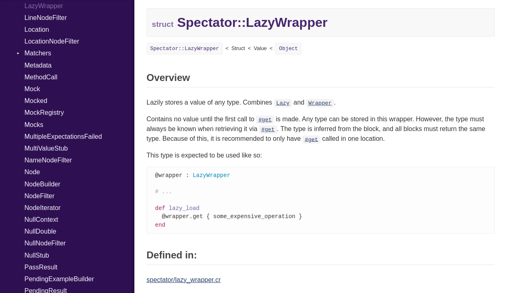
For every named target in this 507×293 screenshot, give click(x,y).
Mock (32, 88)
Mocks (33, 124)
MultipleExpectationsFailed (63, 136)
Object (288, 49)
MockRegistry (44, 112)
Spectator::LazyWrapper (184, 49)
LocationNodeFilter (51, 41)
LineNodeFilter (45, 17)
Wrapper (319, 103)
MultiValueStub (46, 148)
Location (36, 29)
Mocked (35, 100)
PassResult (40, 267)
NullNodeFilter (45, 243)
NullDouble (40, 231)
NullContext (41, 219)
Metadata (38, 65)
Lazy (283, 103)
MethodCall (40, 77)
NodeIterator (42, 207)
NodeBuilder (42, 184)
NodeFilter (39, 195)
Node (32, 171)
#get (265, 120)
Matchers (37, 53)
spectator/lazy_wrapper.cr (184, 282)
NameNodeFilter (48, 160)
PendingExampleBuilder (59, 279)
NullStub (36, 255)
